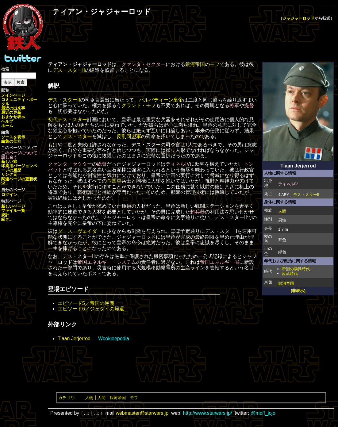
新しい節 (9, 161)
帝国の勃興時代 (296, 269)
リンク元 (9, 174)
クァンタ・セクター (143, 64)
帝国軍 (114, 180)
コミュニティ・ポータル (19, 101)
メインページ (13, 95)
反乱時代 (290, 273)
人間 (282, 211)
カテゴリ (66, 397)
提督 (249, 105)
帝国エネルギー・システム (106, 262)
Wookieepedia (113, 338)
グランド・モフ (138, 105)
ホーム (7, 125)
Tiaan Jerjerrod (74, 338)
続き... (7, 219)
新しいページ (13, 206)
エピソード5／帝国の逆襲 (86, 303)
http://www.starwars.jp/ (207, 413)
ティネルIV (288, 184)
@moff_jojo (263, 413)
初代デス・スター (67, 119)
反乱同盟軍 (129, 136)
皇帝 (178, 99)
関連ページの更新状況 (19, 181)
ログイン (9, 194)
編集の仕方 (11, 141)
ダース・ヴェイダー (80, 231)
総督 (102, 164)
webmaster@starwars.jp (142, 413)
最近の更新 (11, 112)
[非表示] (298, 290)
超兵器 (197, 211)
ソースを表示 (13, 137)
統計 (5, 215)
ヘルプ (7, 121)
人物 (89, 397)
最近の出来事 (13, 108)
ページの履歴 (19, 167)
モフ (215, 64)
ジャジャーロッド (298, 18)
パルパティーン (156, 99)
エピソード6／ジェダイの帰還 (91, 308)
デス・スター (77, 136)
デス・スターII (306, 194)
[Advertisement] (191, 42)
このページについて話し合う (19, 155)
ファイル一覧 (13, 210)
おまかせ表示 (13, 116)
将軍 (234, 105)
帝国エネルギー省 (219, 262)
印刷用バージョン (17, 165)
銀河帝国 (286, 283)
